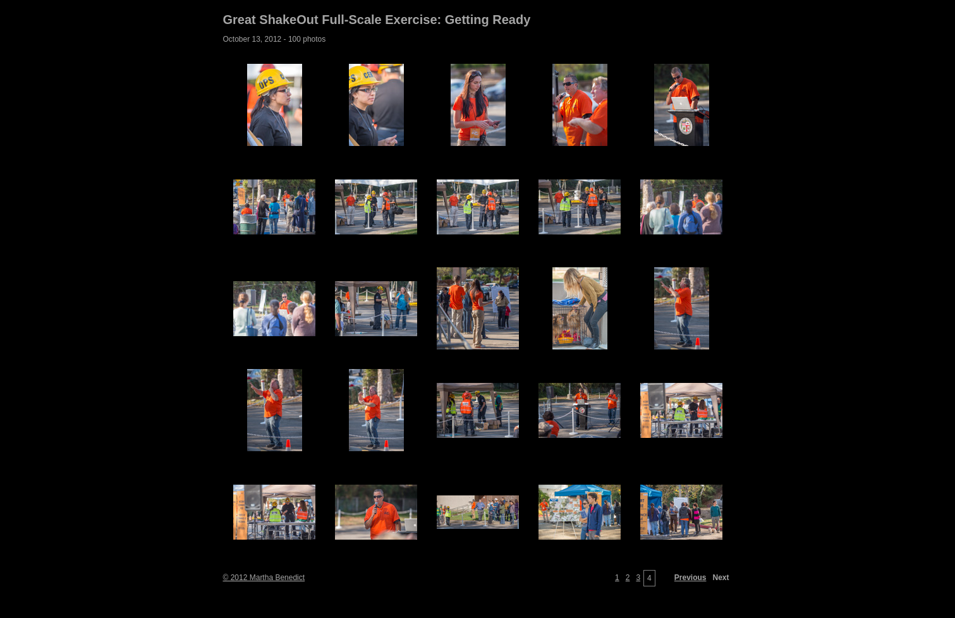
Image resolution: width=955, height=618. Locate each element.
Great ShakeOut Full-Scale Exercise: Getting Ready (377, 20)
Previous (690, 577)
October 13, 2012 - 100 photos (274, 39)
